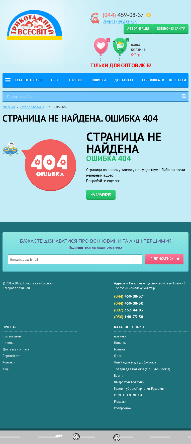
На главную (100, 194)
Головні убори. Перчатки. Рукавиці (139, 388)
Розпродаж (122, 408)
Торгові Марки (75, 82)
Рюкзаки (120, 401)
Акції (6, 369)
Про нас (54, 82)
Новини (8, 343)
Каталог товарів (29, 80)
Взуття (119, 375)
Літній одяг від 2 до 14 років (135, 362)
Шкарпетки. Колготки (129, 382)
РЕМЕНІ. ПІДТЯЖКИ (128, 395)
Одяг (118, 356)
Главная (9, 107)
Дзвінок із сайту (171, 29)
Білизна (119, 349)
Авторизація (138, 29)
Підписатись (161, 258)
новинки (120, 336)
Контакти (177, 80)
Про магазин (12, 336)
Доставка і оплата (124, 82)
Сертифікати (153, 80)
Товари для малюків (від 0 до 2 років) (142, 369)
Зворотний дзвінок (120, 21)
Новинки (98, 80)
